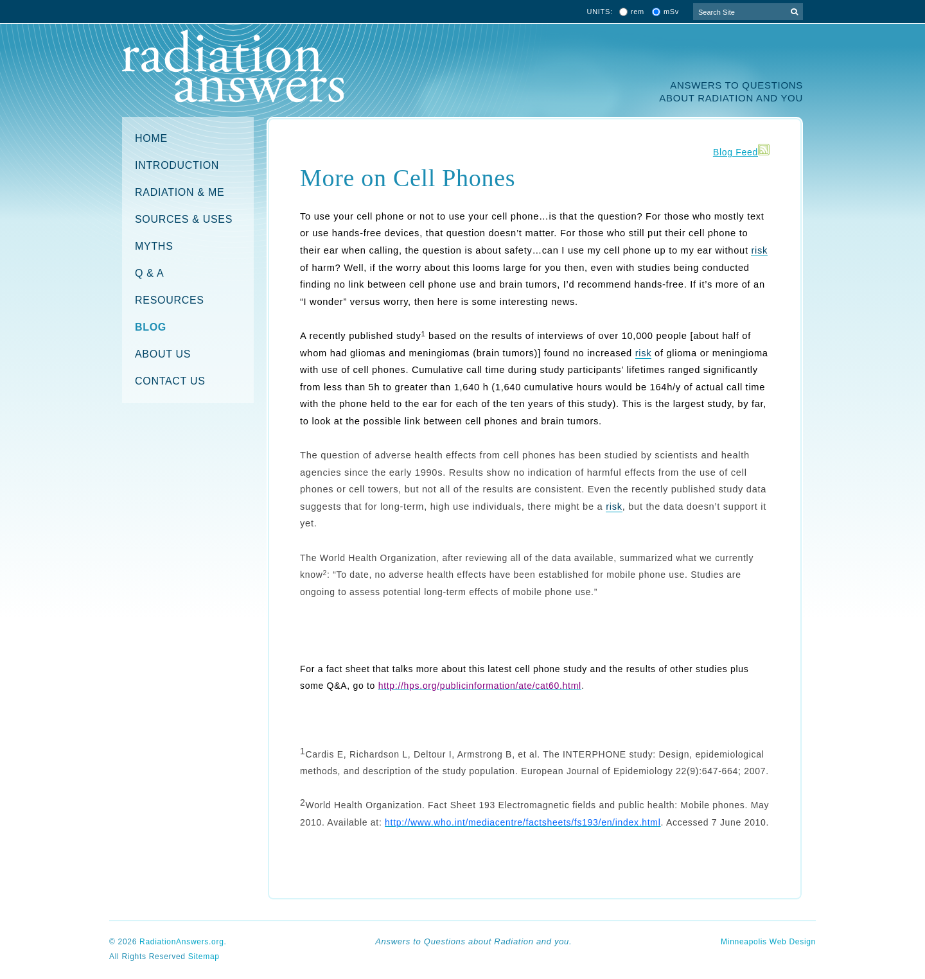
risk (759, 250)
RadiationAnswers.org (181, 941)
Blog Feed (735, 152)
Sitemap (204, 956)
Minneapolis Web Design (768, 941)
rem (637, 11)
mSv (671, 11)
